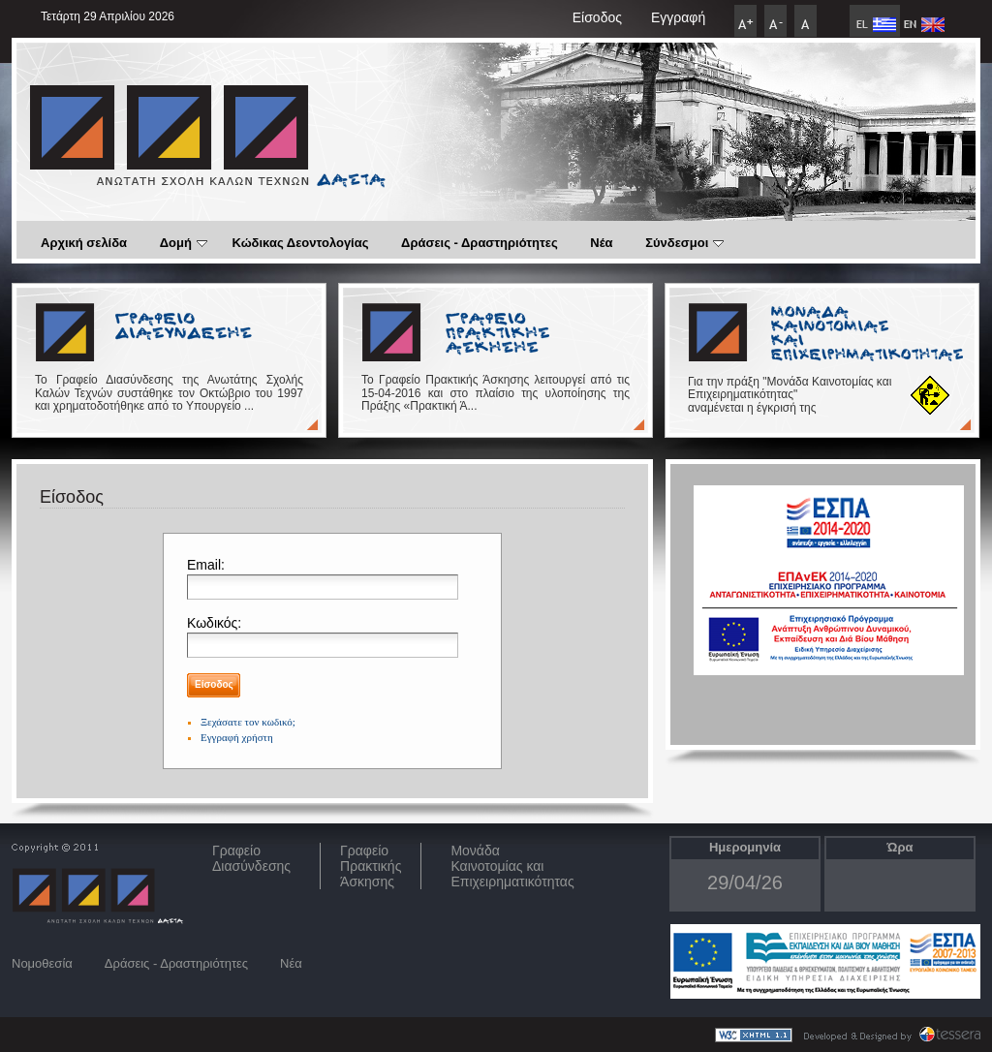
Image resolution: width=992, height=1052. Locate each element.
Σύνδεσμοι (684, 242)
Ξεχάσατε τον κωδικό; (248, 721)
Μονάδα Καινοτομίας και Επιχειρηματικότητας (512, 866)
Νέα (601, 242)
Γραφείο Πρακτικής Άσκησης (370, 866)
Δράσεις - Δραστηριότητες (479, 242)
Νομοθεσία (42, 963)
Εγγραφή (678, 17)
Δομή (183, 242)
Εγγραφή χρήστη (237, 737)
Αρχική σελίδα (84, 242)
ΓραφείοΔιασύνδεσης (251, 858)
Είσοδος (597, 17)
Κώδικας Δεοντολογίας (300, 242)
